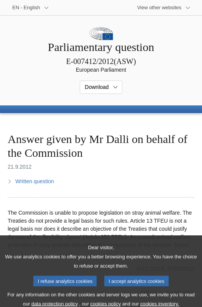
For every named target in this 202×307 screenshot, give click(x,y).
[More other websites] (163, 7)
